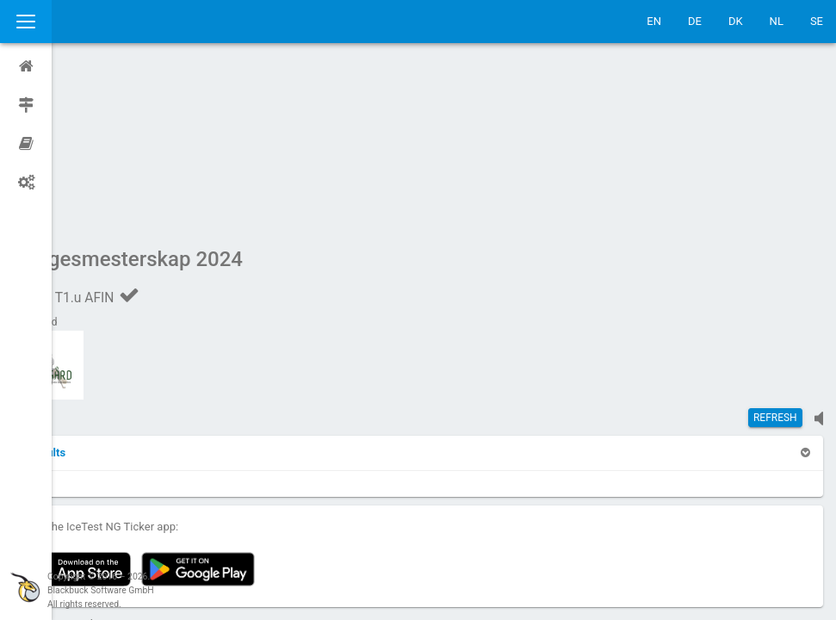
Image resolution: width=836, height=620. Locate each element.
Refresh (775, 254)
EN (654, 21)
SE (816, 21)
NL (776, 21)
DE (695, 21)
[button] (96, 288)
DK (735, 21)
